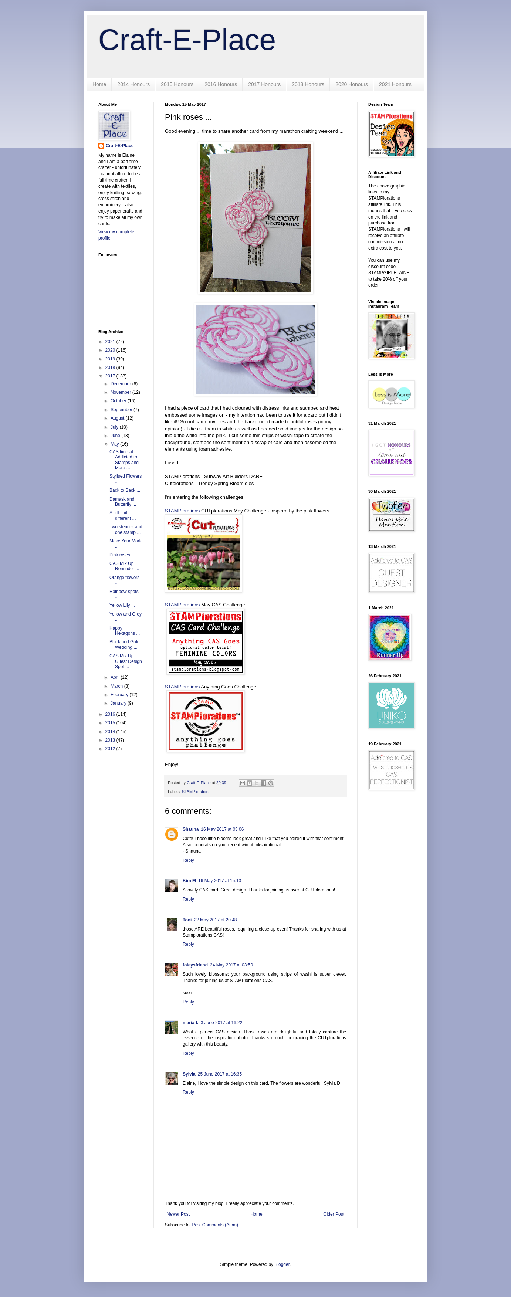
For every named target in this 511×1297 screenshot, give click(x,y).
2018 (110, 367)
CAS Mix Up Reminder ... (124, 566)
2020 (110, 350)
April (116, 677)
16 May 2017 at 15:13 (219, 880)
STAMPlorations (182, 511)
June (116, 435)
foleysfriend (195, 965)
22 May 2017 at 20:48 (215, 919)
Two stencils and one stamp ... (125, 529)
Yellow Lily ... (122, 605)
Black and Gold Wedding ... (124, 644)
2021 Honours (395, 84)
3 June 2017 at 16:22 (222, 1022)
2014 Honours (133, 84)
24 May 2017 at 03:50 (231, 965)
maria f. (191, 1022)
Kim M (189, 880)
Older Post (333, 1214)
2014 (110, 731)
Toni (187, 919)
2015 (110, 722)
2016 (110, 714)
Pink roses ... (122, 555)
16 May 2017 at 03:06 (222, 829)
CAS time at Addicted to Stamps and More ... (124, 459)
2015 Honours (177, 84)
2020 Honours (351, 84)
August (118, 418)
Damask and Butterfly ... (122, 502)
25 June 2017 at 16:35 (220, 1074)
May (115, 444)
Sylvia (189, 1074)
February (120, 694)
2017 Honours (264, 84)
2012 (110, 748)
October (119, 400)
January (119, 703)
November (121, 392)
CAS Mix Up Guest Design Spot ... (125, 661)
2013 (110, 740)
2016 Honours (220, 84)
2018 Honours (308, 84)
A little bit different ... (122, 515)
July (115, 427)
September (122, 409)
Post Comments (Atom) (215, 1224)
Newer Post (178, 1214)
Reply (188, 860)
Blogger (282, 1264)
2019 (110, 359)
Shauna (191, 829)
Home (99, 84)
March (117, 686)
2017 (110, 376)
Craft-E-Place (187, 39)
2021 (110, 341)
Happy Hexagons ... (124, 631)
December (121, 383)
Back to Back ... (124, 490)
